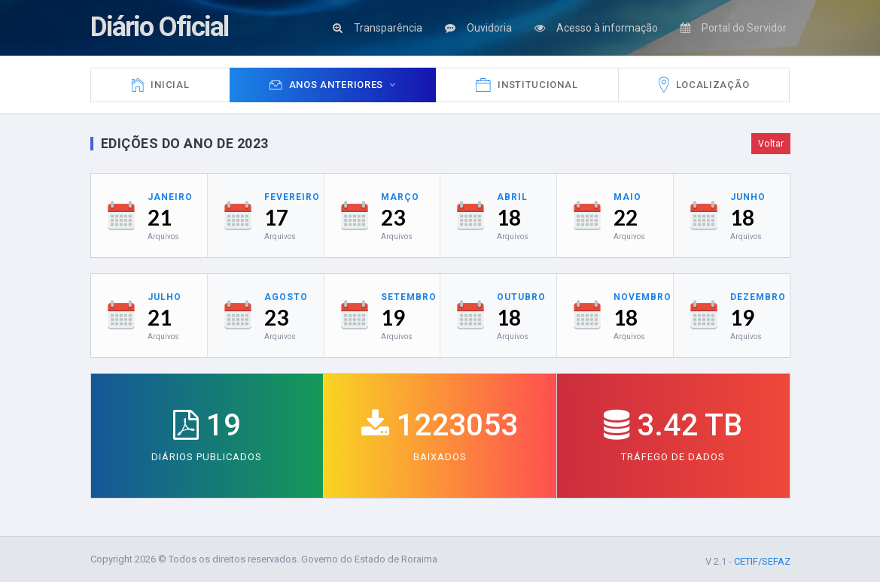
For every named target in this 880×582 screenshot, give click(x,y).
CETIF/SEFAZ (762, 561)
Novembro (642, 297)
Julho (164, 297)
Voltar (771, 143)
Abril (512, 197)
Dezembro (758, 297)
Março (400, 197)
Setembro (409, 297)
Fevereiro (292, 197)
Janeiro (170, 197)
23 (393, 217)
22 (626, 217)
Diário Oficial (159, 27)
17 (276, 217)
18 (509, 217)
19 (393, 317)
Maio (627, 197)
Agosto (286, 297)
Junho (748, 197)
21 (160, 217)
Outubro (521, 297)
